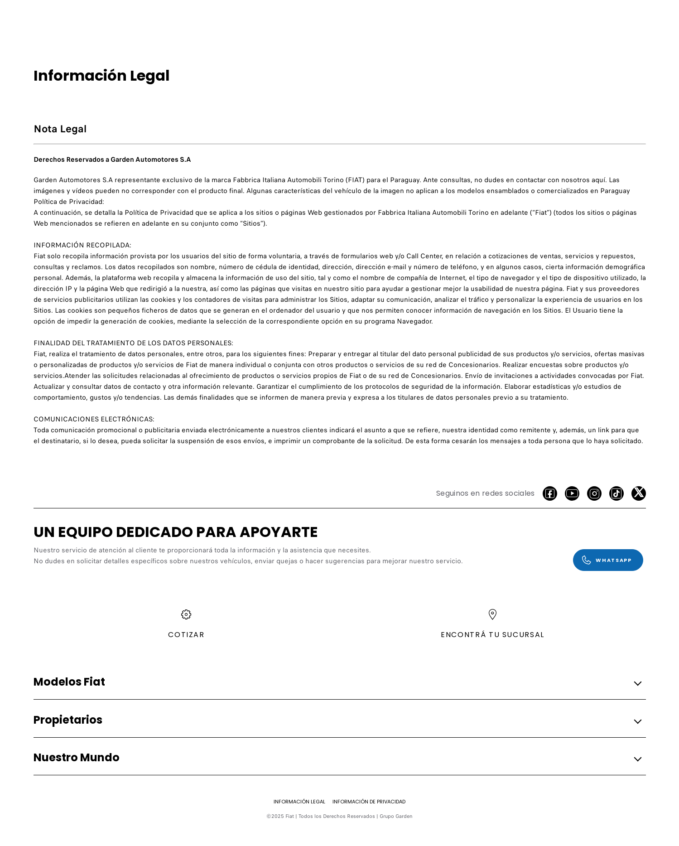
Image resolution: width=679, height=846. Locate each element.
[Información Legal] (299, 801)
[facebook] (550, 493)
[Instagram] (594, 493)
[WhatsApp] (608, 560)
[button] (337, 682)
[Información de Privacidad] (368, 801)
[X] (638, 493)
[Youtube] (572, 493)
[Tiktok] (616, 493)
